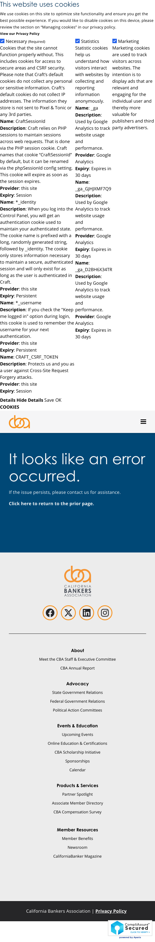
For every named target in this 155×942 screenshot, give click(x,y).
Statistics (90, 41)
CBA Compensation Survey (77, 811)
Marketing (128, 41)
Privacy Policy (111, 911)
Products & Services (77, 785)
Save (49, 400)
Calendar (77, 769)
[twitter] (68, 612)
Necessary (25, 41)
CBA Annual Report (77, 668)
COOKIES (9, 407)
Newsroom (77, 847)
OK (58, 400)
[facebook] (50, 612)
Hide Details (30, 400)
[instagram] (104, 612)
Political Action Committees (77, 710)
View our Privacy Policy (20, 33)
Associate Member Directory (77, 803)
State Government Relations (77, 692)
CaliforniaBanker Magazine (77, 856)
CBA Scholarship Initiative (77, 752)
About (77, 650)
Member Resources (77, 829)
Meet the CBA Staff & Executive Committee (77, 659)
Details (8, 400)
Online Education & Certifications (77, 743)
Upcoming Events (77, 734)
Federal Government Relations (77, 701)
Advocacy (77, 683)
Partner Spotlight (77, 794)
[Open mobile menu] (143, 421)
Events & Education (77, 725)
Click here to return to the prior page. (51, 503)
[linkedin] (86, 612)
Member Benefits (77, 838)
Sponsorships (77, 761)
